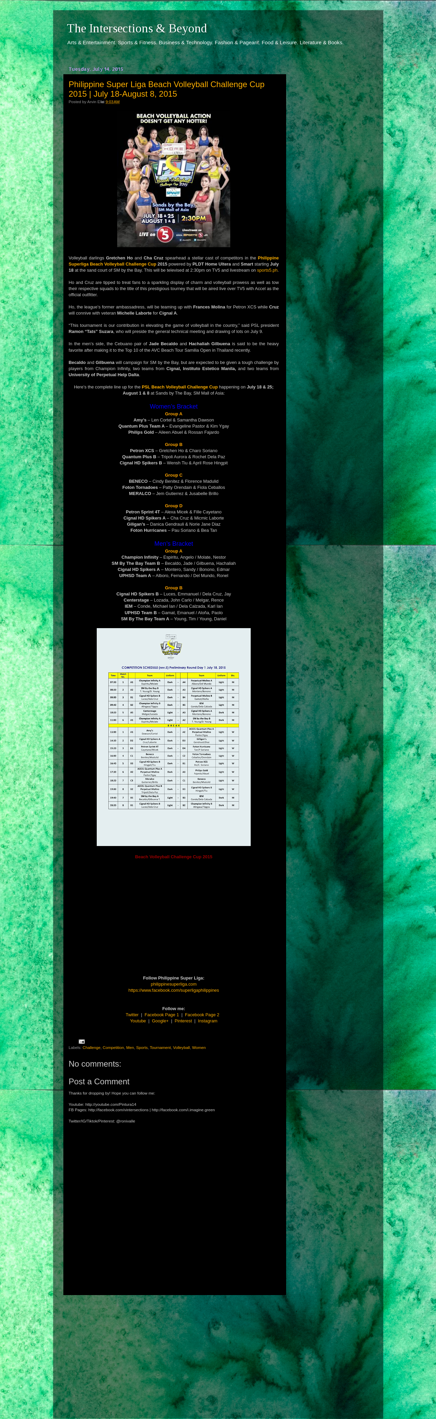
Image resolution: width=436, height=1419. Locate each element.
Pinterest (183, 1020)
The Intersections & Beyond (137, 28)
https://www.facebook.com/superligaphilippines (173, 990)
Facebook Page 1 (162, 1014)
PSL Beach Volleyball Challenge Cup (180, 386)
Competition (113, 1047)
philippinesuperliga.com (174, 984)
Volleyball (181, 1047)
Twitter (132, 1014)
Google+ (160, 1020)
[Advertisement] (173, 1350)
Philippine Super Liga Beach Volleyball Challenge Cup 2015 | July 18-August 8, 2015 (167, 89)
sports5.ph (267, 270)
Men (130, 1047)
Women (199, 1047)
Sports (142, 1047)
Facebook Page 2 (202, 1014)
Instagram (207, 1020)
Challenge (91, 1047)
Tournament (160, 1047)
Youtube (138, 1020)
